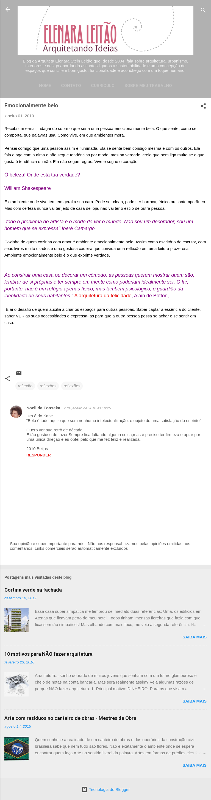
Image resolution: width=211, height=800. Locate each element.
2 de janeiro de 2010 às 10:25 (87, 408)
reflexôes (48, 385)
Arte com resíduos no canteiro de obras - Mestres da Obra (70, 718)
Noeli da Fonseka (44, 408)
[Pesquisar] (203, 11)
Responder (38, 455)
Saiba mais (194, 637)
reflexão (25, 385)
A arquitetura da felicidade (103, 295)
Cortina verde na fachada (33, 590)
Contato (71, 85)
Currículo (103, 85)
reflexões (72, 385)
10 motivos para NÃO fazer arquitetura (48, 654)
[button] (203, 107)
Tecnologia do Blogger (105, 789)
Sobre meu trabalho (148, 85)
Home (45, 85)
